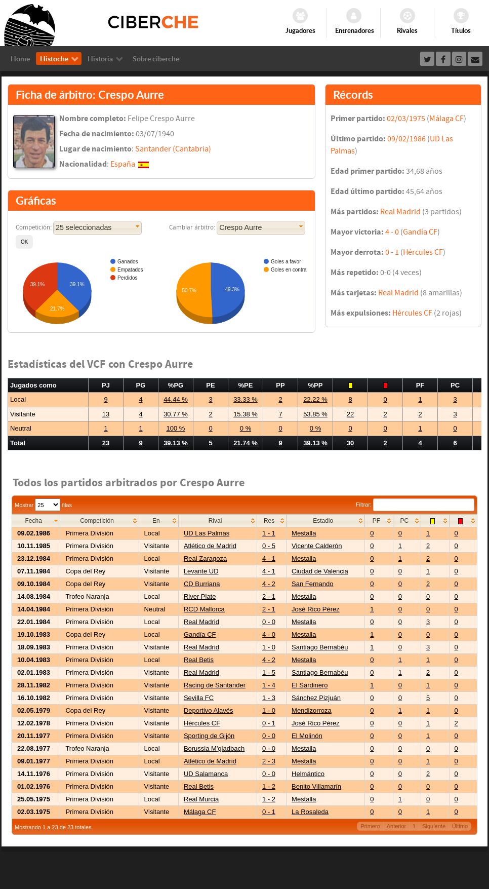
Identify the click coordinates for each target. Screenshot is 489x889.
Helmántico (308, 774)
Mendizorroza (312, 710)
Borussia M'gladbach (214, 748)
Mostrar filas (43, 505)
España (122, 164)
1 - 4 (268, 685)
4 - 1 (268, 558)
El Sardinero (310, 685)
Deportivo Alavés (208, 710)
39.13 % (176, 443)
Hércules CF (423, 252)
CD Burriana (202, 584)
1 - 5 (268, 672)
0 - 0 (268, 622)
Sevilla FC (199, 698)
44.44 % (176, 399)
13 (105, 414)
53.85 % (315, 414)
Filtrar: (415, 504)
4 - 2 (268, 584)
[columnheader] (36, 521)
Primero (370, 826)
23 (105, 443)
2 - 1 (268, 596)
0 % (245, 428)
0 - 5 (268, 546)
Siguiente (433, 826)
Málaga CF (446, 118)
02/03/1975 (406, 118)
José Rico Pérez (316, 609)
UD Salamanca (206, 774)
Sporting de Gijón (209, 736)
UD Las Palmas (206, 533)
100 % (176, 428)
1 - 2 (268, 786)
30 (350, 443)
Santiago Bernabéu (320, 647)
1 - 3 (268, 698)
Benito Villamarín (316, 786)
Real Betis (199, 660)
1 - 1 (268, 533)
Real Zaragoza (205, 558)
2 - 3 (268, 761)
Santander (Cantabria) (173, 148)
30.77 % (176, 414)
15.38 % (245, 414)
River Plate (200, 596)
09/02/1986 (406, 138)
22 (350, 414)
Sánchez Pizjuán (316, 698)
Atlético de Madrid (210, 546)
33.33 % (245, 399)
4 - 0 (392, 232)
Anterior (396, 826)
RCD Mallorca (204, 609)
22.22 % (315, 399)
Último (460, 826)
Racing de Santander (215, 685)
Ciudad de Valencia (320, 571)
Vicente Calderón (317, 546)
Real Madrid (400, 211)
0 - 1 (392, 252)
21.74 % (245, 443)
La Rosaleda (310, 812)
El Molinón (307, 736)
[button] (24, 242)
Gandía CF (420, 232)
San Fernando (312, 584)
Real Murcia (201, 799)
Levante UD (201, 571)
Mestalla (304, 533)
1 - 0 (268, 647)
